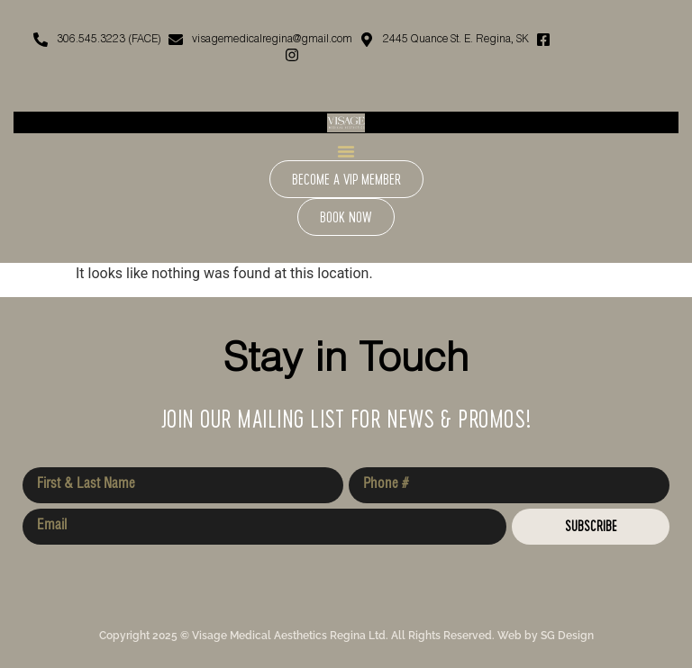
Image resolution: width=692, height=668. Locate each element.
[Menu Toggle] (346, 151)
